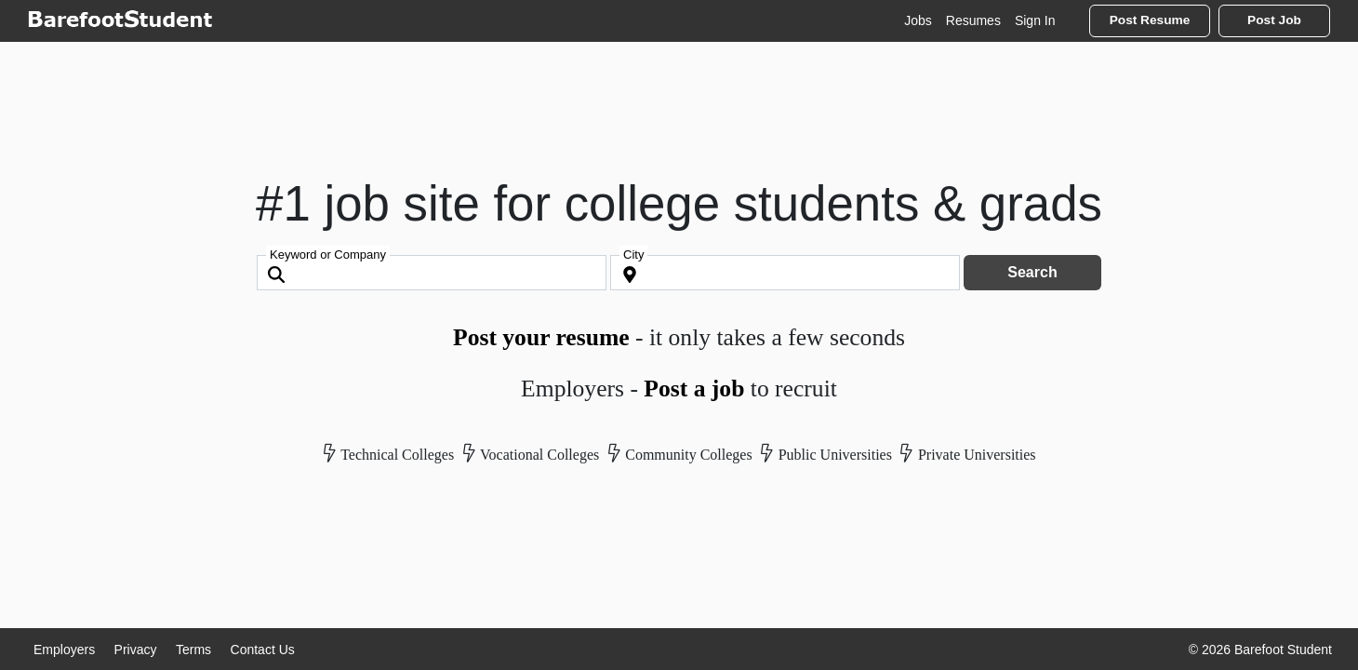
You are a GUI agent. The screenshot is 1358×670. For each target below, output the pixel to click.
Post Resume (1150, 20)
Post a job (694, 388)
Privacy (135, 649)
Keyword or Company (328, 254)
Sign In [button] (1035, 20)
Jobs (918, 20)
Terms (193, 649)
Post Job (1274, 20)
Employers (64, 649)
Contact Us (263, 649)
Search (1032, 272)
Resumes (973, 20)
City (633, 254)
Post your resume (541, 337)
